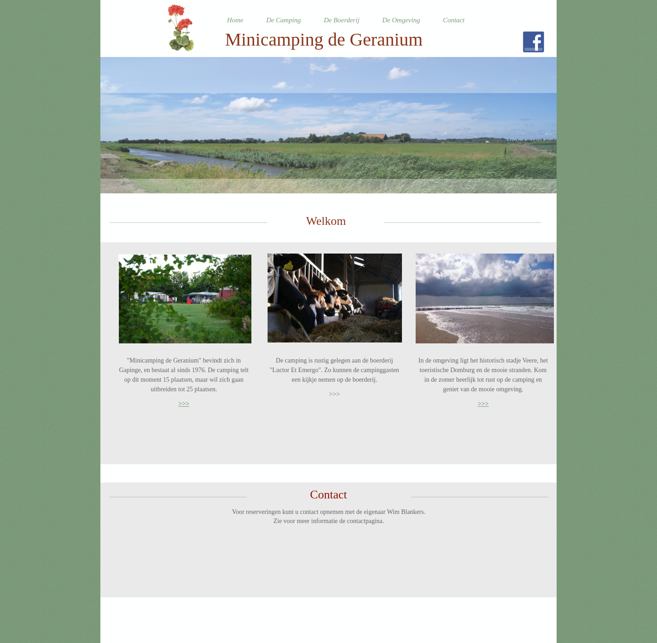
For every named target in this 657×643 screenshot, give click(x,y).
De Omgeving (401, 20)
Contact (454, 20)
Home (235, 20)
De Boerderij (342, 20)
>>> (183, 403)
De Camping (283, 20)
